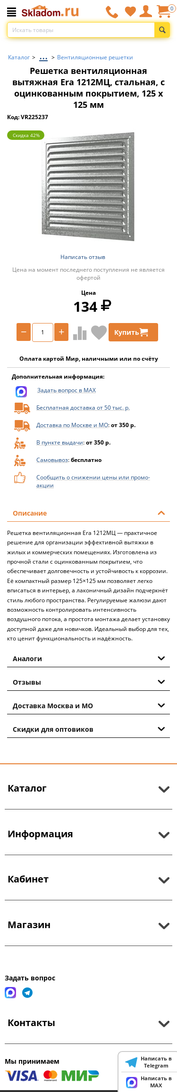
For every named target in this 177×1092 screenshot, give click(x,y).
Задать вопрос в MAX (66, 390)
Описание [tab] (89, 512)
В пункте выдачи (59, 442)
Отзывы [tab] (89, 681)
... (43, 55)
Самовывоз (52, 460)
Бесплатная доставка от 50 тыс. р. (83, 408)
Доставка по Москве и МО (72, 425)
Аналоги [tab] (89, 658)
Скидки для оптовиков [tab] (89, 728)
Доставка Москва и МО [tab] (89, 705)
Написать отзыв (82, 257)
